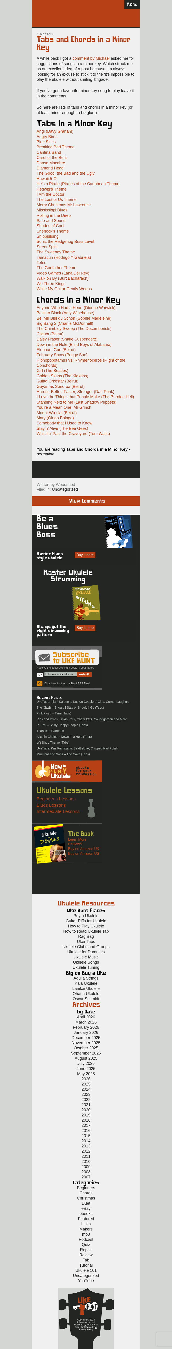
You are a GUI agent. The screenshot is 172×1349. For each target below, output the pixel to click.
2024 (86, 1089)
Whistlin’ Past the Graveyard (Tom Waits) (73, 433)
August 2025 (86, 1058)
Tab (86, 1260)
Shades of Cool (50, 226)
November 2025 (86, 1043)
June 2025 (86, 1068)
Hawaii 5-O (47, 178)
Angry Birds (47, 136)
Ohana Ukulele (86, 993)
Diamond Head (50, 168)
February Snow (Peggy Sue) (62, 355)
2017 (86, 1125)
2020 (86, 1110)
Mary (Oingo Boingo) (55, 418)
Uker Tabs (86, 941)
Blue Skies (46, 142)
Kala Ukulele (86, 983)
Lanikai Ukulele (86, 988)
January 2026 (86, 1032)
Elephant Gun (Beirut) (56, 349)
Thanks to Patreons (50, 731)
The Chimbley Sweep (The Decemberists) (74, 328)
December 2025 (86, 1037)
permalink (45, 454)
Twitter (105, 469)
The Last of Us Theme (57, 199)
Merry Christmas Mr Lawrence (64, 205)
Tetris (41, 262)
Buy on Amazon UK (83, 849)
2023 (86, 1094)
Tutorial (86, 1265)
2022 (86, 1099)
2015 (86, 1136)
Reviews (75, 844)
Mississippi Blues (52, 210)
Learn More (77, 839)
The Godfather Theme (56, 268)
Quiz (86, 1244)
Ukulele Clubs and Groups (86, 947)
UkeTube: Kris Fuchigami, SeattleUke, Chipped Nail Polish (77, 748)
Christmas (86, 1198)
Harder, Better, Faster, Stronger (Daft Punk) (75, 391)
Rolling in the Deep (54, 215)
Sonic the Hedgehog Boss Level (65, 241)
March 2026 (86, 1022)
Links (86, 1224)
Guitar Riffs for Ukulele (86, 921)
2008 (86, 1172)
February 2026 (86, 1027)
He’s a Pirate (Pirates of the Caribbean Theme (78, 184)
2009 (86, 1166)
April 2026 (86, 1017)
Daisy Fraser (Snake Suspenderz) (67, 339)
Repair (86, 1250)
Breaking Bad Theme (56, 147)
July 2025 (86, 1063)
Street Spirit (47, 247)
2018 (86, 1120)
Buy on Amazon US (83, 853)
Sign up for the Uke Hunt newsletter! (68, 469)
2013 (86, 1146)
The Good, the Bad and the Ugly (66, 173)
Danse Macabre (51, 163)
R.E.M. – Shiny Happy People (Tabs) (62, 725)
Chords (86, 1193)
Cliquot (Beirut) (50, 334)
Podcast (86, 1239)
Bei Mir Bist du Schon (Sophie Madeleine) (74, 318)
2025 (86, 1084)
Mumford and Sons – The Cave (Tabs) (63, 754)
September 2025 (86, 1053)
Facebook (86, 469)
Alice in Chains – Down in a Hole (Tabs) (64, 736)
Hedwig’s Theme (51, 189)
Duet (86, 1203)
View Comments (87, 501)
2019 (86, 1115)
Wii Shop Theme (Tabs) (53, 742)
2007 (86, 1177)
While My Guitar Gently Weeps (64, 289)
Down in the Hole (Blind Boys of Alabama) (74, 344)
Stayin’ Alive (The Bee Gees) (62, 428)
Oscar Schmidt (86, 999)
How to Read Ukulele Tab (86, 931)
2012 (86, 1151)
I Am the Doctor (50, 194)
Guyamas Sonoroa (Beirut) (61, 386)
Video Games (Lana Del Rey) (63, 273)
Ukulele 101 (86, 1270)
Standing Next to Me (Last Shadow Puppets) (76, 402)
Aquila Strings (85, 978)
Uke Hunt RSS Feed (78, 683)
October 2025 (86, 1048)
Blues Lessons (51, 805)
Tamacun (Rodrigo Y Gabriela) (64, 257)
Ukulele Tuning (86, 967)
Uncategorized (65, 489)
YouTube (86, 1281)
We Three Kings (51, 283)
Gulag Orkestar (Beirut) (57, 381)
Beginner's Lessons (56, 798)
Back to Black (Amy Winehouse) (65, 313)
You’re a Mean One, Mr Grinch (64, 407)
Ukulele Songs (86, 962)
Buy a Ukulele (85, 916)
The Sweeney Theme (56, 252)
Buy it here (85, 555)
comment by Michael (91, 58)
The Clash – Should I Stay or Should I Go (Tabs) (70, 707)
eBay (85, 1208)
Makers (86, 1229)
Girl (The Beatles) (52, 370)
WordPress (92, 1324)
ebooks (86, 1213)
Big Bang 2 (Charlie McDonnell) (65, 323)
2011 (86, 1156)
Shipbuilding (48, 236)
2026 (86, 1079)
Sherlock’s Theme (53, 231)
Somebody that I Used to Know (64, 423)
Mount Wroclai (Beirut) (57, 413)
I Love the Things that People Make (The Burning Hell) (85, 397)
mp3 (86, 1234)
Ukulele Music (86, 957)
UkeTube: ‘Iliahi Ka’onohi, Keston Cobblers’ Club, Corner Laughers (83, 701)
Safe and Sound (51, 220)
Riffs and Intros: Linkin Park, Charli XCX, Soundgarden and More (82, 719)
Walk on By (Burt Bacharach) (62, 278)
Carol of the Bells (52, 157)
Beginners (86, 1188)
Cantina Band (49, 152)
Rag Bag (86, 936)
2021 (86, 1105)
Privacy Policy (86, 1329)
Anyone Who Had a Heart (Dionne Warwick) (76, 307)
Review (86, 1255)
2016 (86, 1130)
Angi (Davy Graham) (55, 131)
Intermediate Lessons (58, 811)
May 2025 (86, 1074)
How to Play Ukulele (86, 926)
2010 (86, 1161)
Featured (86, 1219)
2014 (86, 1141)
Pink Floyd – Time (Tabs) (54, 713)
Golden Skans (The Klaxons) (62, 376)
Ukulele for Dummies (86, 952)
